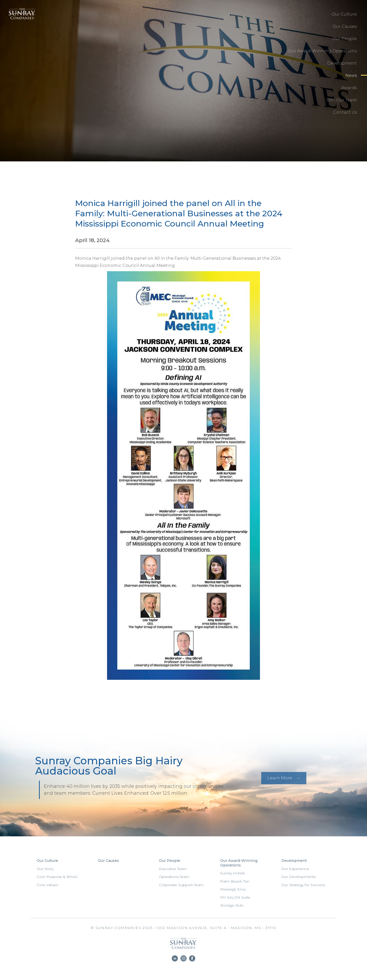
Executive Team (173, 868)
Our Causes (345, 26)
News (351, 75)
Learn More (279, 778)
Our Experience (295, 868)
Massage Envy (233, 889)
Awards (349, 87)
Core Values (47, 885)
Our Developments (298, 876)
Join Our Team (341, 100)
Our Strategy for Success (303, 885)
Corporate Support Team (181, 885)
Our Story (45, 868)
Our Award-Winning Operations (322, 51)
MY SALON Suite (235, 897)
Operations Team (174, 876)
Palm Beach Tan (234, 881)
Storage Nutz (232, 905)
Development (342, 63)
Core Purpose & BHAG (57, 876)
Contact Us (345, 112)
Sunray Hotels (232, 873)
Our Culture (344, 14)
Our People (344, 38)
